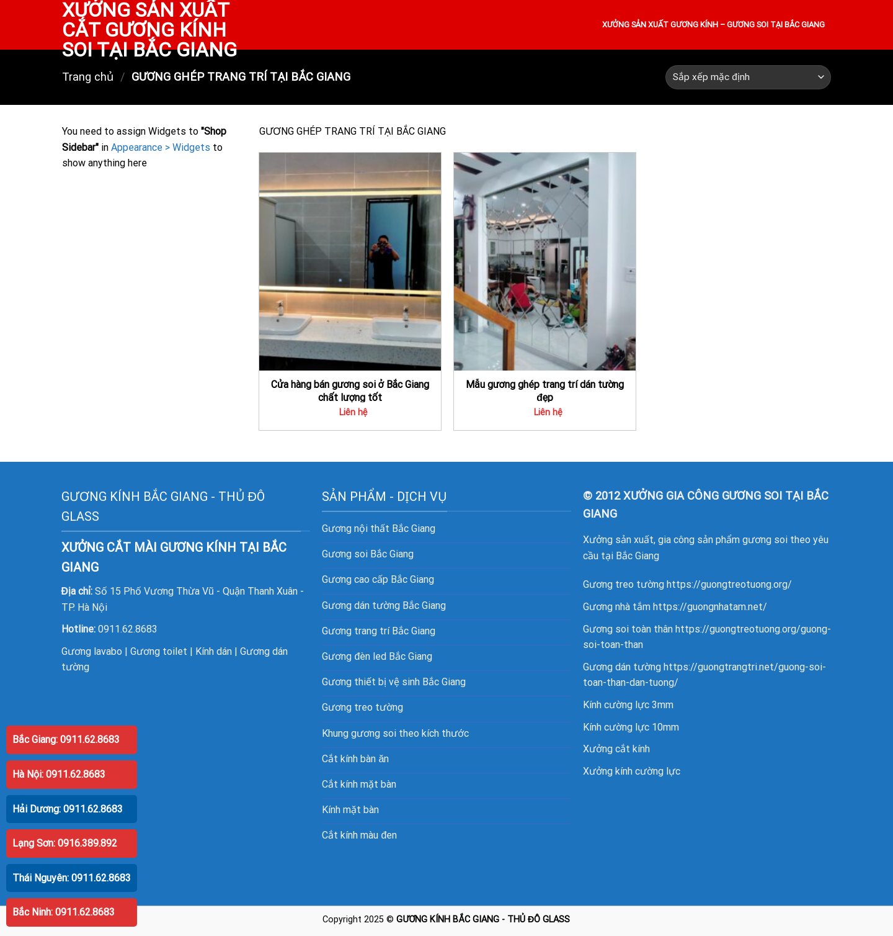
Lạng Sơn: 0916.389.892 (64, 843)
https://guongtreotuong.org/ (729, 584)
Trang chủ (87, 76)
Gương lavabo (91, 651)
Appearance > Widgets (160, 147)
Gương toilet (158, 651)
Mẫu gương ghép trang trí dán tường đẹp (545, 391)
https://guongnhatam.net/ (710, 607)
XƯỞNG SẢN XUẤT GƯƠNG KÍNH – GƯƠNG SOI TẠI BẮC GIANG (713, 24)
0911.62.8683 (128, 629)
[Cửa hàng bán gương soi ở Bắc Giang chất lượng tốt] (350, 262)
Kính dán (213, 651)
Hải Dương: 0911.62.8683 (67, 809)
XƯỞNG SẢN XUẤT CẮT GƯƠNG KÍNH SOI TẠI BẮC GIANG (149, 30)
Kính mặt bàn (350, 810)
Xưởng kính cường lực (631, 771)
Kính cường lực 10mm (631, 727)
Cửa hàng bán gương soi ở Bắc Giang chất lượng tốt (350, 391)
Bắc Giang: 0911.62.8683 (66, 739)
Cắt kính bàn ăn (355, 759)
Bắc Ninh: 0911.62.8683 (63, 912)
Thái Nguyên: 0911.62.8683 (71, 878)
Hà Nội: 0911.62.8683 (58, 774)
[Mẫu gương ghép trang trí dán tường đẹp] (545, 262)
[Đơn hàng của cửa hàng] (748, 77)
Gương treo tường (362, 707)
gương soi (373, 733)
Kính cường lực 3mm (628, 705)
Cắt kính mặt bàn (359, 784)
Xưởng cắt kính (616, 749)
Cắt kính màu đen (359, 835)
